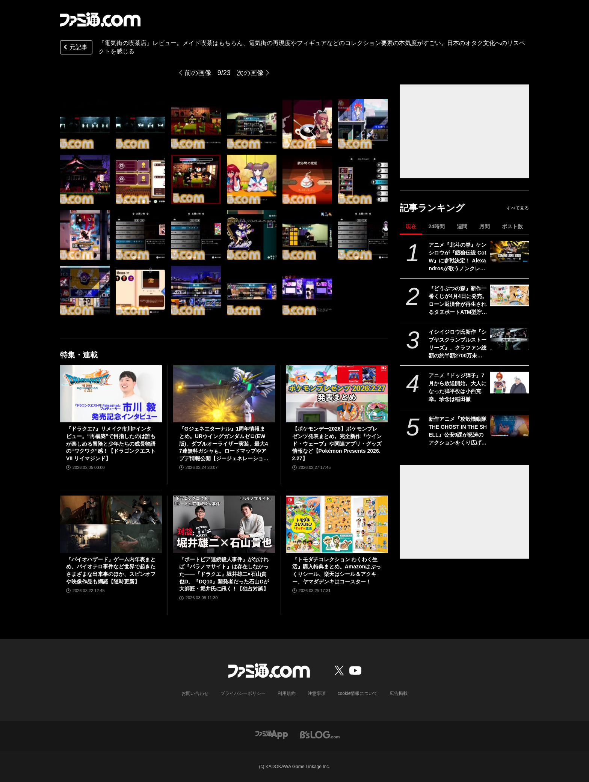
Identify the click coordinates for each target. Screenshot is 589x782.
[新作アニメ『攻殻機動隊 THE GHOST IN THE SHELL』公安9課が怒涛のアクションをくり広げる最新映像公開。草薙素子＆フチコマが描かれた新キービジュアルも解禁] (509, 426)
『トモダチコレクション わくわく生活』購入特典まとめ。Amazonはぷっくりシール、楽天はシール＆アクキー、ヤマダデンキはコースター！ (336, 570)
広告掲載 (399, 693)
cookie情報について (358, 693)
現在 (411, 226)
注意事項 (317, 693)
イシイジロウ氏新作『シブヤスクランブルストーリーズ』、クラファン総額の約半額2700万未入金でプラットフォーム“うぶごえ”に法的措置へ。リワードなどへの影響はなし (457, 344)
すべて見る (517, 208)
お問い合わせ (194, 693)
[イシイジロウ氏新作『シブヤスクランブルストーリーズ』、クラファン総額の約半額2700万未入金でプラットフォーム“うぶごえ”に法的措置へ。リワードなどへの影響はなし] (509, 339)
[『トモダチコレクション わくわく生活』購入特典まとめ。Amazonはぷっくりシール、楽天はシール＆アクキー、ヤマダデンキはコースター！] (337, 524)
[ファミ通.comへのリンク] (100, 19)
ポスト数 (512, 226)
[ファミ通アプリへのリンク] (271, 734)
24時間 (436, 226)
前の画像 (197, 73)
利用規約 (287, 693)
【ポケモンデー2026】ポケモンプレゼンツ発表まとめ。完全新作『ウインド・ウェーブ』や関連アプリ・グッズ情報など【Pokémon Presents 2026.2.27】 (337, 443)
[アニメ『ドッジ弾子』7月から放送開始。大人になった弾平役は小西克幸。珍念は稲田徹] (509, 382)
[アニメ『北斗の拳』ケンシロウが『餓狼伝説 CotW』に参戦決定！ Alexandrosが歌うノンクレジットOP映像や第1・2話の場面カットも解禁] (509, 252)
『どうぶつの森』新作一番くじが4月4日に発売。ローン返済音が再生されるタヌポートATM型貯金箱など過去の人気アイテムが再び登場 (458, 300)
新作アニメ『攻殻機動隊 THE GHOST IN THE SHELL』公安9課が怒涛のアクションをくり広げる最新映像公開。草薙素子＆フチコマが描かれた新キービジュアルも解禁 (458, 431)
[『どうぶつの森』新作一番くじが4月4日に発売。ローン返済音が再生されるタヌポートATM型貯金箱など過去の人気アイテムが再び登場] (509, 295)
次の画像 (250, 73)
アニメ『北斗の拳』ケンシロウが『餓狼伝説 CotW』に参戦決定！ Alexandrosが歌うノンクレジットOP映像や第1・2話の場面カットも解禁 (457, 257)
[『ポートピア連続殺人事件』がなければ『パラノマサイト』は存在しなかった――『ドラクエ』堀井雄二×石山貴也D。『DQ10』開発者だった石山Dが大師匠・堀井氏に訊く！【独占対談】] (224, 524)
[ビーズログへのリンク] (320, 734)
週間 (462, 226)
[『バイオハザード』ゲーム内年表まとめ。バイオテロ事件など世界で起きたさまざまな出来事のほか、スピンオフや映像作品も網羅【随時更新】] (111, 524)
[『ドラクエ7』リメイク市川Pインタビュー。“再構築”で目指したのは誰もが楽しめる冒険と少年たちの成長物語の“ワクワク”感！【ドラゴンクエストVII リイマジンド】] (111, 393)
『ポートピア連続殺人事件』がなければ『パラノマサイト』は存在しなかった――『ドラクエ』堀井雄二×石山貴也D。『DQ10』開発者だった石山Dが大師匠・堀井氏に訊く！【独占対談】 (224, 574)
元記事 (75, 48)
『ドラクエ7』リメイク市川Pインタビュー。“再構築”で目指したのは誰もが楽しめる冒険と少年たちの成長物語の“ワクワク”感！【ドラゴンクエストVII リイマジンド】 (111, 443)
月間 (484, 226)
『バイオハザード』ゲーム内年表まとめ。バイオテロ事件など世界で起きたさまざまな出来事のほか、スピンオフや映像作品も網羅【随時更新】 (111, 570)
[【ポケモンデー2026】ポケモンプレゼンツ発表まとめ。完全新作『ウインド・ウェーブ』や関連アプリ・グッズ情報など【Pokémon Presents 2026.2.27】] (337, 393)
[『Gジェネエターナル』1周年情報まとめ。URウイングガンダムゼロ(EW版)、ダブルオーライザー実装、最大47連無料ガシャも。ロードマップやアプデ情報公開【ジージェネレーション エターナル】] (224, 393)
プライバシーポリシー (243, 693)
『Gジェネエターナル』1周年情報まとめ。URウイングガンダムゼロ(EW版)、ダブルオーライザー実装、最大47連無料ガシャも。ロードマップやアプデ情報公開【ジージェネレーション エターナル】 (224, 444)
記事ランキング (432, 208)
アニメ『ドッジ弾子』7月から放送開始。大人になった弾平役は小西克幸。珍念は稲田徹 (457, 387)
